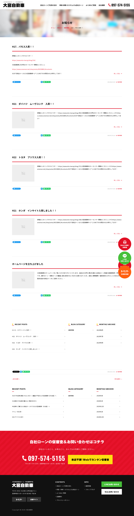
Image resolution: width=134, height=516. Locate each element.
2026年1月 (100, 401)
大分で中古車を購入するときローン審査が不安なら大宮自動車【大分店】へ (34, 396)
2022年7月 (100, 336)
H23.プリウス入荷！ (18, 417)
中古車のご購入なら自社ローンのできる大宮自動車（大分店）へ (31, 406)
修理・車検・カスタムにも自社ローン (68, 489)
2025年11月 (100, 406)
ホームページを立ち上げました (27, 264)
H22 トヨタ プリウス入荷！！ (28, 157)
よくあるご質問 (61, 493)
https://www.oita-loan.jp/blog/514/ (23, 60)
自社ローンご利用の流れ (64, 486)
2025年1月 (100, 412)
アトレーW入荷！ (17, 412)
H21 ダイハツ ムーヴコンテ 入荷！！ (33, 103)
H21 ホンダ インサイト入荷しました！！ (34, 210)
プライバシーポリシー (63, 500)
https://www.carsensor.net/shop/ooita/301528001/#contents (32, 69)
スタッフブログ (90, 489)
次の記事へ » (118, 379)
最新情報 (120, 82)
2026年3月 (100, 396)
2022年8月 (100, 330)
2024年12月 (100, 417)
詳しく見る (118, 73)
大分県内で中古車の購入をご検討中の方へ (24, 401)
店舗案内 (59, 496)
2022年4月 (100, 343)
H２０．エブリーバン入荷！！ (21, 330)
